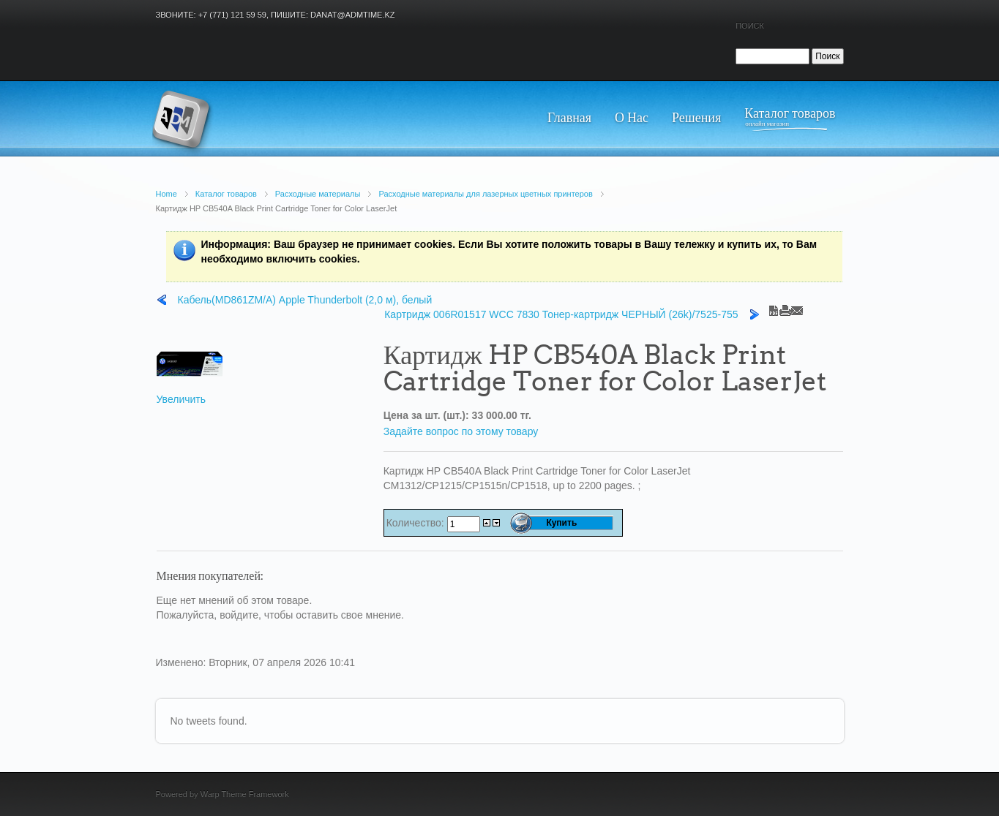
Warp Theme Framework (245, 794)
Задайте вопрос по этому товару (461, 431)
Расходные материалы (318, 193)
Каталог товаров (226, 193)
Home (166, 193)
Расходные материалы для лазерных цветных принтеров (485, 193)
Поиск (750, 25)
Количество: (416, 523)
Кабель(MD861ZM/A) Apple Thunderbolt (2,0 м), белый (305, 300)
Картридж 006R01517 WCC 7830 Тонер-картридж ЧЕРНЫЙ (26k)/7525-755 (561, 314)
